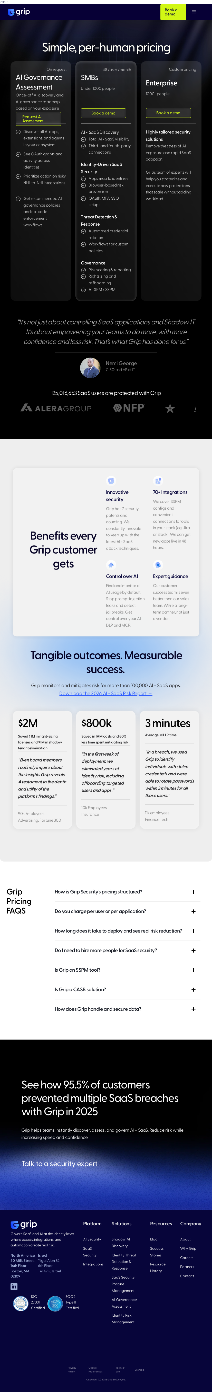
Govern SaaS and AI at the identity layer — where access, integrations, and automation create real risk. (44, 1239)
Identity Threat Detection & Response (124, 1262)
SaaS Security (90, 1252)
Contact (187, 1276)
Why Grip (188, 1248)
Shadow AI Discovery (121, 1242)
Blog (154, 1239)
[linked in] (14, 1286)
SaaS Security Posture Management (123, 1284)
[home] (19, 12)
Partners (187, 1266)
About (185, 1239)
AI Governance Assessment (124, 1303)
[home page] (24, 1224)
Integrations (93, 1264)
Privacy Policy (72, 1369)
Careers (186, 1257)
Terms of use (121, 1369)
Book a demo (171, 12)
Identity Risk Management (123, 1319)
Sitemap (139, 1369)
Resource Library (158, 1267)
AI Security (92, 1239)
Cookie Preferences (95, 1369)
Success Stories (156, 1252)
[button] (194, 12)
